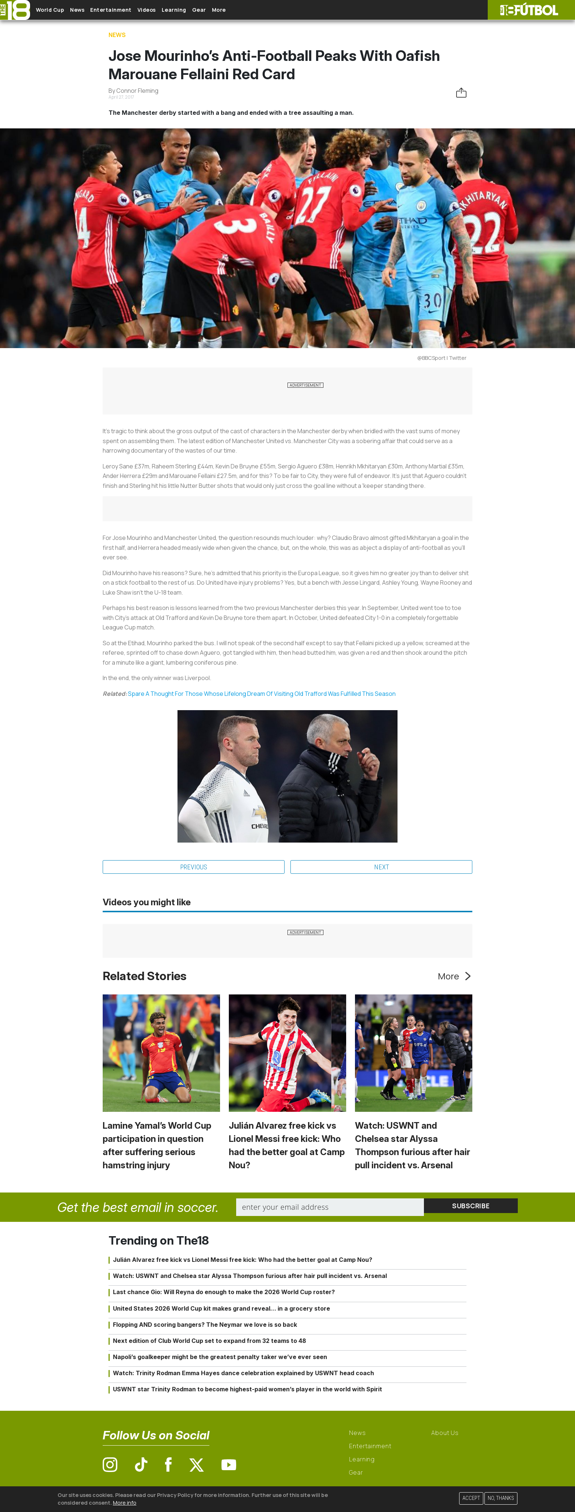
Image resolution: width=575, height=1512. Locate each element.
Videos (170, 10)
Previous (193, 867)
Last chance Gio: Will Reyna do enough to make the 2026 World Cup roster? (224, 1293)
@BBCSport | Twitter (441, 357)
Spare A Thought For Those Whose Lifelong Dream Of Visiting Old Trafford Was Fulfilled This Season (262, 694)
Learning (203, 10)
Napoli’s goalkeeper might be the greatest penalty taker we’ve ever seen (220, 1358)
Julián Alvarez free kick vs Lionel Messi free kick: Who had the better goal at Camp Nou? (242, 1260)
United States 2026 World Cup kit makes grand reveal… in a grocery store (221, 1309)
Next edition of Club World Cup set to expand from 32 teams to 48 (209, 1341)
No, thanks (501, 1498)
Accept (471, 1498)
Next (381, 867)
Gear (234, 10)
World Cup (56, 10)
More (260, 10)
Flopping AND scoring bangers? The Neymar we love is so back (205, 1325)
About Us (445, 1433)
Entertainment (128, 10)
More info (124, 1502)
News (89, 10)
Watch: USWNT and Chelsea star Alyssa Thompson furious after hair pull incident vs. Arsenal (250, 1277)
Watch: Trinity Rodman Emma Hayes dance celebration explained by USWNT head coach (243, 1374)
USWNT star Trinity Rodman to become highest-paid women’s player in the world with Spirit (247, 1390)
